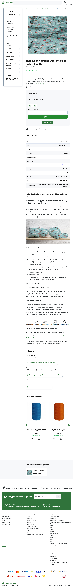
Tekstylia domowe (10, 72)
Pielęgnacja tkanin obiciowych (57, 553)
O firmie (29, 516)
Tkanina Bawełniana (34, 8)
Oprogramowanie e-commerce (57, 585)
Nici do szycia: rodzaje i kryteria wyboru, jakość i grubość (59, 555)
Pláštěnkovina (53, 560)
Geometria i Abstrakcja (10, 24)
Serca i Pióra (10, 45)
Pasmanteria (9, 68)
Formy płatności (30, 524)
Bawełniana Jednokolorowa (10, 20)
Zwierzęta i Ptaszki (11, 39)
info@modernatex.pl (53, 506)
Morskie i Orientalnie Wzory (49, 8)
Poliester (52, 531)
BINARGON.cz (68, 585)
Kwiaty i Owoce (10, 29)
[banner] (6, 3)
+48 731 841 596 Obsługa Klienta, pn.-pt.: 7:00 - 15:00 (23, 506)
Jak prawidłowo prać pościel (57, 520)
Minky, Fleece (9, 52)
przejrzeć (52, 564)
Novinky (8, 83)
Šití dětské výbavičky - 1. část (57, 551)
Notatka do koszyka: (33, 109)
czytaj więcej (39, 83)
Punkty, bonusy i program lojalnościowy (36, 534)
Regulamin (29, 518)
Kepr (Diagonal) (54, 533)
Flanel (51, 529)
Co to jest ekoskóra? (55, 547)
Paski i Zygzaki (10, 41)
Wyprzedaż (8, 75)
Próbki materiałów (54, 516)
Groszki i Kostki (10, 43)
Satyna (51, 525)
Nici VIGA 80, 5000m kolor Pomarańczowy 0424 (58, 430)
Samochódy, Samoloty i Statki (11, 32)
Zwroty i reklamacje (31, 526)
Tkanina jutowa (53, 558)
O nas (28, 530)
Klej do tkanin (53, 537)
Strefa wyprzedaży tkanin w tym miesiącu (13, 79)
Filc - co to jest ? (54, 549)
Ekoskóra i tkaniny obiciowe (11, 64)
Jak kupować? (30, 522)
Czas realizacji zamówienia (33, 528)
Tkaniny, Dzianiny (10, 48)
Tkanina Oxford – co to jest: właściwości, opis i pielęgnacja (59, 544)
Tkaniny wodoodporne (10, 56)
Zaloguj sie (58, 496)
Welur (51, 539)
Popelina (52, 527)
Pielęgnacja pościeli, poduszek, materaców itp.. (60, 523)
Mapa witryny (16, 585)
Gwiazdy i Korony (11, 27)
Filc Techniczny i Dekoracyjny (10, 60)
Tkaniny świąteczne (11, 17)
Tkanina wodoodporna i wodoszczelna (59, 562)
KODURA (52, 541)
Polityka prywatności (31, 520)
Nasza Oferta (53, 518)
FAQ (28, 532)
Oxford (51, 535)
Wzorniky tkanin (10, 11)
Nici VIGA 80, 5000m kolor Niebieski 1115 (36, 430)
